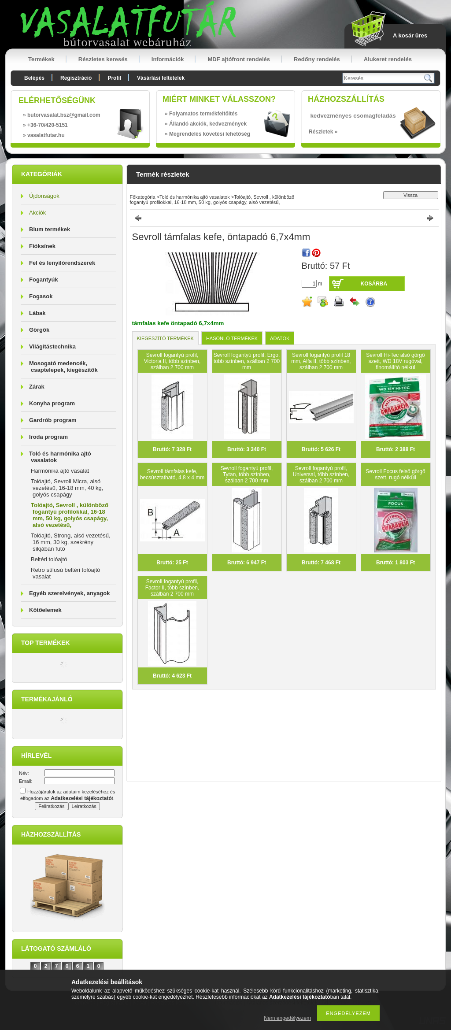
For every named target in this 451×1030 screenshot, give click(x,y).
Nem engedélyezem (287, 1018)
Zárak (36, 386)
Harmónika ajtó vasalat (60, 470)
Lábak (37, 313)
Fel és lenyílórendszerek (62, 262)
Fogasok (40, 296)
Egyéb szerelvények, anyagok (69, 593)
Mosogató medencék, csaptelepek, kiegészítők (63, 366)
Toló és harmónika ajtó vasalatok (194, 197)
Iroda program (48, 436)
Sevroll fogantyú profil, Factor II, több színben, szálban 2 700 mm (172, 587)
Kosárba (374, 284)
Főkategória (142, 197)
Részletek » (323, 132)
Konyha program (52, 403)
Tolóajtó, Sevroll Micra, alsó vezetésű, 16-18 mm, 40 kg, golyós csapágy (67, 488)
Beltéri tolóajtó (49, 559)
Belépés (34, 78)
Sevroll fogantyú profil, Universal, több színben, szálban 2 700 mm (321, 474)
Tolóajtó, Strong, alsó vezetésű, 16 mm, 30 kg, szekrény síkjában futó (71, 542)
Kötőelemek (45, 610)
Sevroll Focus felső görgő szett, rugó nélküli (395, 474)
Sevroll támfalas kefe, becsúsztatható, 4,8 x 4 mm (172, 474)
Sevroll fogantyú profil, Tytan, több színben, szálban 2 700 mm (247, 474)
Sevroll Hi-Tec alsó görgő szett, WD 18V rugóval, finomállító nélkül (395, 361)
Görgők (39, 329)
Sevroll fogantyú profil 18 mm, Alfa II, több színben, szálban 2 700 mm (321, 361)
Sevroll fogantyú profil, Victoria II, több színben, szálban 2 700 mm (172, 361)
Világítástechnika (52, 346)
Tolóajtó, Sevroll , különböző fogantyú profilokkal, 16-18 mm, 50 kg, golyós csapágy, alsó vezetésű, (69, 515)
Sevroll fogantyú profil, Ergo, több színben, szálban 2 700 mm (247, 361)
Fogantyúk (43, 279)
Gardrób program (53, 420)
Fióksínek (42, 246)
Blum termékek (49, 229)
